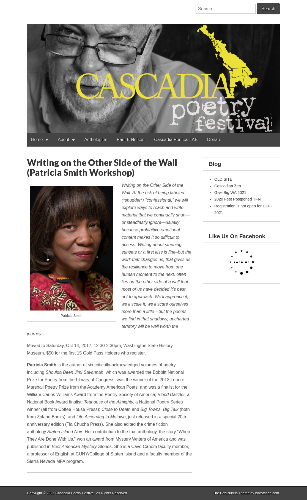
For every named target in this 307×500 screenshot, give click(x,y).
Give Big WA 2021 (230, 192)
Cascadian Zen (227, 186)
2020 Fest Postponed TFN (237, 199)
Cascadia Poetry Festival (74, 493)
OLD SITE (223, 179)
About (63, 139)
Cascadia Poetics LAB (176, 139)
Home (37, 139)
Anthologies (95, 139)
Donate (214, 139)
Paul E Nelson (130, 139)
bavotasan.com (267, 493)
